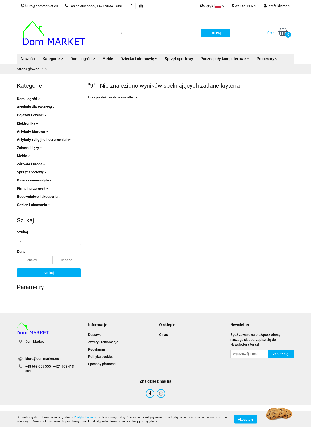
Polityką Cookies (85, 417)
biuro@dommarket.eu (42, 359)
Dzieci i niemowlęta (34, 180)
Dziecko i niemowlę (139, 59)
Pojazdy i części (32, 115)
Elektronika (27, 123)
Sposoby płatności (102, 364)
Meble (107, 59)
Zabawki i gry (29, 148)
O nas (163, 335)
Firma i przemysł (32, 188)
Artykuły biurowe (32, 131)
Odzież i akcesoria (33, 205)
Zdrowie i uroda (31, 164)
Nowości (28, 59)
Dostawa (95, 335)
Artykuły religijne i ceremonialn (44, 139)
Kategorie (53, 59)
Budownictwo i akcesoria (38, 196)
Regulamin (96, 349)
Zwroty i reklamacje (103, 342)
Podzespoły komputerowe (224, 59)
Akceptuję (245, 419)
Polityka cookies (100, 357)
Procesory (267, 59)
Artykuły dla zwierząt (36, 107)
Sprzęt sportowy (179, 59)
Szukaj (49, 273)
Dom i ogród (82, 59)
